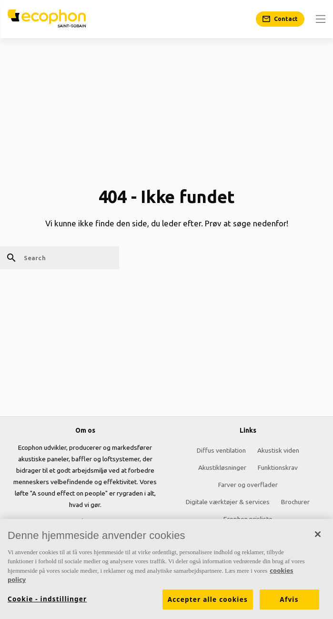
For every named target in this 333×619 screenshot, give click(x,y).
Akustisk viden (278, 450)
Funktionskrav (278, 467)
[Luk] (317, 534)
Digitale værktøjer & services (228, 502)
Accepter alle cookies (208, 599)
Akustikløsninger (222, 467)
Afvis (289, 599)
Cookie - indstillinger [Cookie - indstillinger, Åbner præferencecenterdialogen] (47, 599)
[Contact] (280, 19)
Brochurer (295, 502)
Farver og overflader (248, 484)
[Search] (59, 257)
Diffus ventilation (221, 450)
